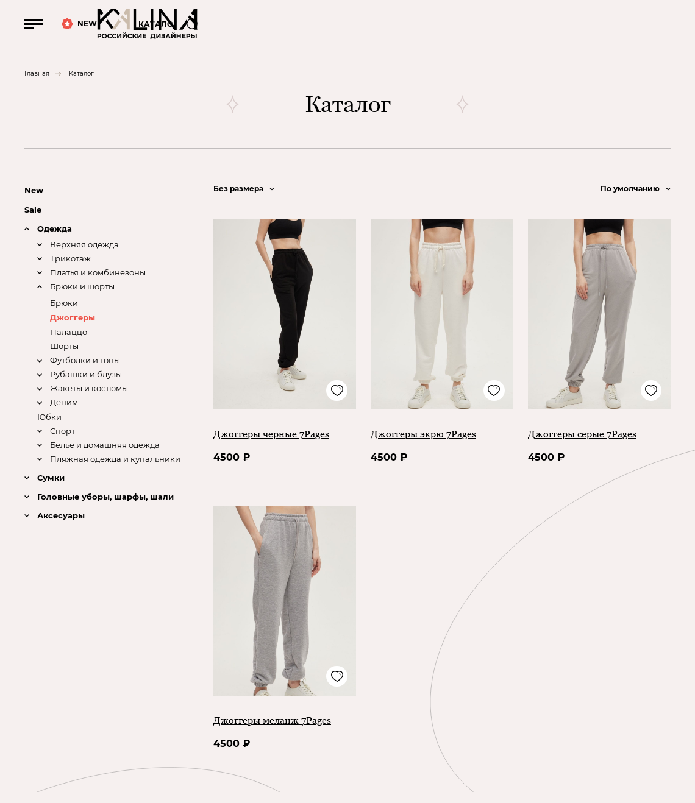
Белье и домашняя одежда (110, 461)
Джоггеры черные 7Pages (278, 444)
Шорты (66, 359)
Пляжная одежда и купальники (120, 476)
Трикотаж (72, 271)
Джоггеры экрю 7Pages (429, 444)
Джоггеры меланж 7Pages (278, 730)
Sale (33, 220)
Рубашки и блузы (89, 389)
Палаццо (70, 345)
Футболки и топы (88, 374)
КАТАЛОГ (163, 29)
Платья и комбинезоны (102, 285)
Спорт (63, 447)
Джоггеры (74, 330)
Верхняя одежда (87, 257)
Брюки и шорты (86, 300)
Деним (65, 418)
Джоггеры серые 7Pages (588, 444)
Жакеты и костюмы (93, 403)
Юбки (50, 431)
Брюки (65, 316)
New (34, 201)
